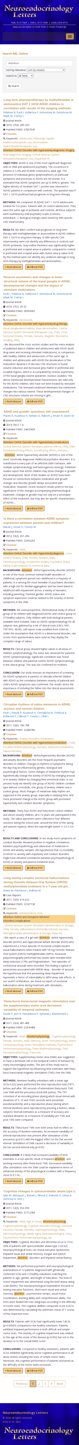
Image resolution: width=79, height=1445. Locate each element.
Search (13, 86)
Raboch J (46, 415)
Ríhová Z (43, 1195)
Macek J (7, 527)
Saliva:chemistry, (12, 751)
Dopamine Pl (41, 158)
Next (60, 1384)
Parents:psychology (14, 561)
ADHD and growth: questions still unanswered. (37, 411)
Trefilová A (60, 712)
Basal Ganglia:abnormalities (18, 328)
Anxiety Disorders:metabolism (36, 738)
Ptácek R (16, 712)
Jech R (17, 1013)
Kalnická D (55, 1195)
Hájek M (8, 297)
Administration (27, 913)
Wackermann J (60, 1013)
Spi (49, 1237)
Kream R (58, 415)
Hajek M (8, 116)
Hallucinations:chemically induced (38, 929)
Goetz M (69, 415)
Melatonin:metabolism (60, 747)
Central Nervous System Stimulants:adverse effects (32, 446)
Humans (38, 336)
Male (16, 340)
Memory (35, 1040)
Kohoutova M (47, 112)
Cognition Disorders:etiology (44, 1225)
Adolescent (25, 138)
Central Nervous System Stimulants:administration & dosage (39, 925)
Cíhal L (45, 716)
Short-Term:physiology (54, 1040)
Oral (39, 913)
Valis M (7, 1195)
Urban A (66, 1195)
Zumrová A (9, 1199)
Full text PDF (35, 267)
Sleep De (57, 933)
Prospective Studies (38, 561)
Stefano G (34, 415)
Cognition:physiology (63, 1036)
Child (56, 332)
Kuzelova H (21, 415)
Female (28, 336)
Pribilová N (18, 293)
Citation (11, 134)
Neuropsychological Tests (56, 1233)
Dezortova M (63, 112)
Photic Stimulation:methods (40, 1044)
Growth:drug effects (45, 450)
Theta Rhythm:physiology (46, 1048)
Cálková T (23, 716)
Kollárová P (31, 293)
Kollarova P (31, 112)
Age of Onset (34, 1221)
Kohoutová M (47, 293)
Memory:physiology (14, 1233)
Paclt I (20, 112)
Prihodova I (20, 890)
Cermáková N (45, 712)
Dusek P (8, 1013)
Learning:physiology (46, 1229)
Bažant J (31, 1195)
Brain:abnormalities (47, 328)
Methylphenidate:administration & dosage (27, 933)
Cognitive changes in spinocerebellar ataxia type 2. (40, 1191)
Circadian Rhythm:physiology (19, 747)
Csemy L (19, 116)
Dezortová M (63, 293)
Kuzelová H (29, 712)
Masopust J (19, 1195)
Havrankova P (30, 1013)
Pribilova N (9, 112)
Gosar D (18, 527)
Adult (22, 549)
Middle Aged (34, 1233)
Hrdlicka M (35, 890)
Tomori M (30, 527)
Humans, (63, 450)
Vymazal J (45, 1013)
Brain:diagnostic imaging (17, 154)
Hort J (20, 1199)
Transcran (35, 1052)
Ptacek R (8, 415)
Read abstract (13, 267)
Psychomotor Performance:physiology (25, 1237)
